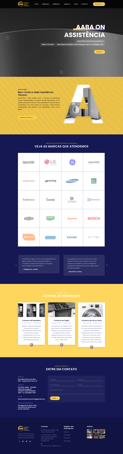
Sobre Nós (45, 4)
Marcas (67, 4)
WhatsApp (99, 4)
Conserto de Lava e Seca (92, 322)
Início (37, 4)
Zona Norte (67, 436)
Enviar (55, 399)
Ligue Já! (99, 52)
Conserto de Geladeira (31, 322)
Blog (76, 4)
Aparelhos (56, 4)
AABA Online (37, 324)
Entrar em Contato (27, 119)
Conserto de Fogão (61, 322)
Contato (84, 4)
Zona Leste (67, 439)
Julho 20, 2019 (56, 324)
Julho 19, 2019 (86, 324)
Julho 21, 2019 (26, 324)
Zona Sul (66, 433)
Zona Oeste (67, 442)
